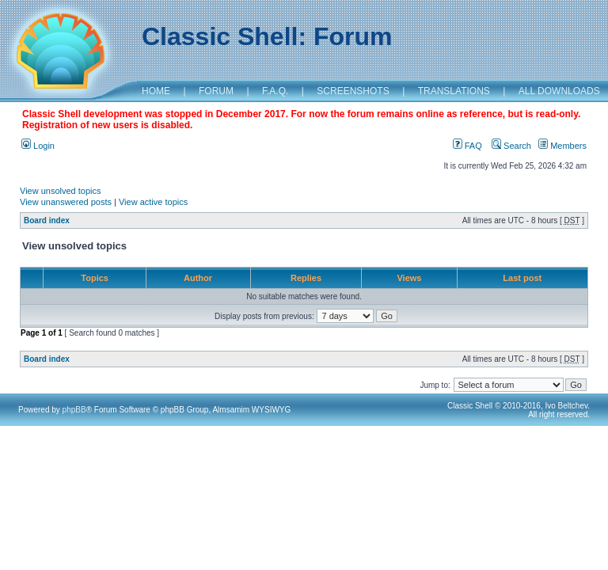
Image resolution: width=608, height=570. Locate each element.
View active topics (153, 202)
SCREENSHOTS (353, 91)
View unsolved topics (60, 191)
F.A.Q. (275, 91)
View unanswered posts (66, 202)
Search (511, 145)
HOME (156, 91)
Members (562, 145)
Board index (47, 220)
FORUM (216, 91)
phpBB (74, 409)
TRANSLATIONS (454, 91)
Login (38, 145)
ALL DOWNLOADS (559, 91)
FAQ (467, 145)
